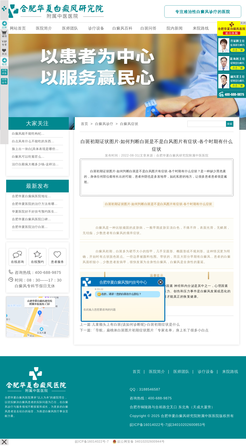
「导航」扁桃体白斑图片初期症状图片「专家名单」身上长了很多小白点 (150, 330)
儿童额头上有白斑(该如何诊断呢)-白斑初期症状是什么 (136, 324)
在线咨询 (17, 261)
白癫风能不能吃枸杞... (28, 133)
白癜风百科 (122, 28)
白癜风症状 (129, 124)
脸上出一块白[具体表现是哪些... (35, 149)
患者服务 (57, 261)
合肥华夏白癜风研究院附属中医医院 (182, 155)
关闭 (243, 23)
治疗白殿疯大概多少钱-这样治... (35, 164)
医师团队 (70, 28)
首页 (84, 124)
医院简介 (44, 28)
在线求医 (4, 72)
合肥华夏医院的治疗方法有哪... (34, 203)
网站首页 (18, 28)
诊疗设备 (96, 28)
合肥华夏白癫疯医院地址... (31, 196)
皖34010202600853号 (187, 425)
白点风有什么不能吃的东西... (33, 141)
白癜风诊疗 (104, 124)
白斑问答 (148, 28)
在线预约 (37, 261)
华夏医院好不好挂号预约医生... (34, 211)
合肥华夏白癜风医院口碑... (31, 219)
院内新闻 (175, 28)
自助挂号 (4, 81)
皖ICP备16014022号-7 (148, 425)
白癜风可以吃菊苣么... (28, 156)
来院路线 (201, 28)
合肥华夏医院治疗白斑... (30, 226)
